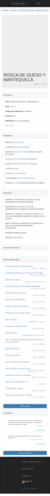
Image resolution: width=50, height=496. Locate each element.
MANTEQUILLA (18, 142)
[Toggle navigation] (38, 3)
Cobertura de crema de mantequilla (18, 375)
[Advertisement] (25, 45)
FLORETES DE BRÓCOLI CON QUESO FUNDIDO (24, 273)
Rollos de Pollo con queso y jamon (17, 368)
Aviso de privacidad (29, 488)
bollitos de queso (11, 333)
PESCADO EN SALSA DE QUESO (18, 313)
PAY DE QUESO (11, 320)
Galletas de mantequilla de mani (17, 382)
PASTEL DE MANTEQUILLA (15, 300)
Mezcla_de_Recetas (31, 281)
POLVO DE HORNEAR (25, 178)
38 (31, 476)
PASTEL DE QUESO (12, 355)
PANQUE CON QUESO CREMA (17, 306)
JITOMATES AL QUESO (14, 388)
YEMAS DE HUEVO (20, 152)
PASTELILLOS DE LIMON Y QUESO (18, 395)
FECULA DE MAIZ (19, 173)
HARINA (15, 168)
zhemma (34, 301)
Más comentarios (25, 453)
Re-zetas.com (18, 3)
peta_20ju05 (33, 275)
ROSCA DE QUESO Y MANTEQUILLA (19, 266)
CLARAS (16, 183)
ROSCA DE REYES (12, 348)
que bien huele (33, 370)
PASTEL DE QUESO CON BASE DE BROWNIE (22, 286)
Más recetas (24, 406)
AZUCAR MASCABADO (21, 147)
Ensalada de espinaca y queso (16, 326)
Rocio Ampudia (32, 321)
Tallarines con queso (12, 280)
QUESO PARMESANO (20, 164)
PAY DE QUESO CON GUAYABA (17, 362)
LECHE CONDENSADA (19, 159)
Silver (35, 344)
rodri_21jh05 (33, 439)
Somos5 (34, 295)
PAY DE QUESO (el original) (15, 293)
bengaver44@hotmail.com (29, 335)
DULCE (35, 268)
